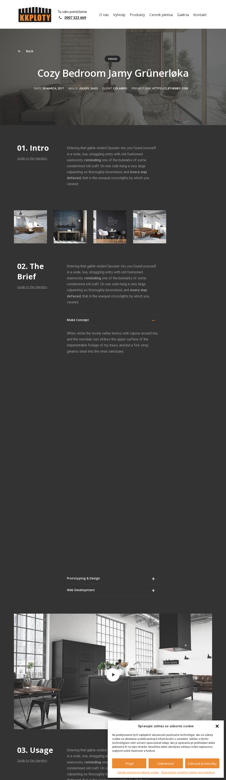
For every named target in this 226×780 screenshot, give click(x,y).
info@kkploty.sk (180, 706)
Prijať (129, 763)
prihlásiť (105, 646)
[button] (217, 726)
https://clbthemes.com (170, 88)
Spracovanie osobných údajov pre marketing (188, 772)
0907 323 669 (75, 18)
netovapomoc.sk (50, 772)
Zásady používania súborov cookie (138, 772)
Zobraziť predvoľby (202, 763)
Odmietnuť (166, 763)
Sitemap (77, 772)
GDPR (66, 772)
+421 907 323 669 (137, 696)
